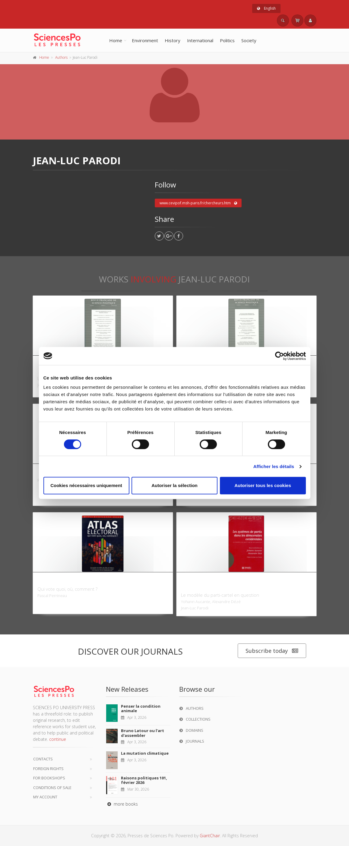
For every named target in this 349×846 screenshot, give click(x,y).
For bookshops (49, 778)
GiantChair (210, 835)
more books (122, 804)
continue (57, 739)
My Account (45, 797)
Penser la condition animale (140, 708)
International (200, 40)
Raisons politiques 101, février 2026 (144, 780)
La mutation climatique (145, 753)
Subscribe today (272, 651)
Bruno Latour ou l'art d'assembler (142, 733)
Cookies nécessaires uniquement (86, 485)
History (172, 40)
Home (115, 40)
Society (248, 40)
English (266, 8)
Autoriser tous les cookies (262, 485)
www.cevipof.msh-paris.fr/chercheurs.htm (198, 203)
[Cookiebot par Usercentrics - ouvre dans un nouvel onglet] (279, 355)
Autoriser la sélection (174, 485)
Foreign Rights (48, 768)
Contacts (43, 759)
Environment (145, 40)
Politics (227, 40)
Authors (61, 57)
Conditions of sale (52, 787)
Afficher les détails (273, 466)
